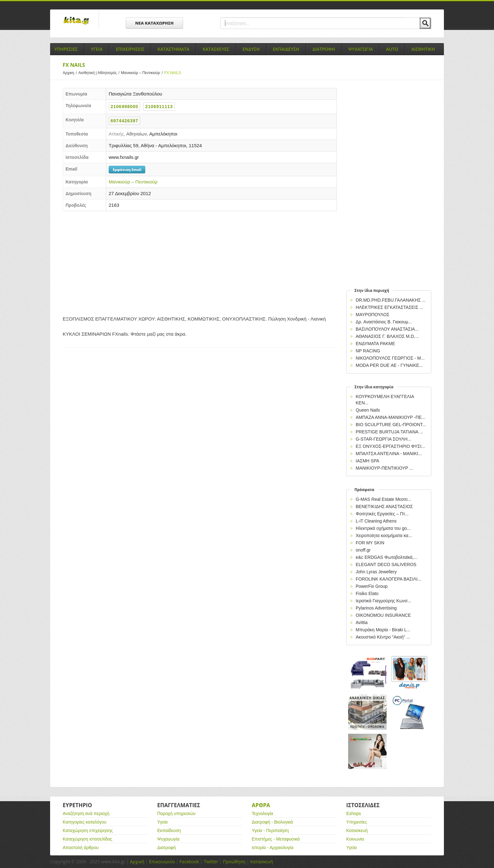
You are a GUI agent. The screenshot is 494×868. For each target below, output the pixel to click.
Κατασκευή (357, 830)
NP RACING (368, 350)
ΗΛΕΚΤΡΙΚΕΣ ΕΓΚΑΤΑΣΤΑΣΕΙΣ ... (389, 307)
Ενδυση (251, 49)
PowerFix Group (372, 586)
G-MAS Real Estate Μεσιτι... (383, 499)
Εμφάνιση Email (127, 169)
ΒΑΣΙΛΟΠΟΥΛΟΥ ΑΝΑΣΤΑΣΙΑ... (387, 329)
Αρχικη (70, 73)
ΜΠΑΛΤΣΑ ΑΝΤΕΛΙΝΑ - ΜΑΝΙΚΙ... (389, 453)
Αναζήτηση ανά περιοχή (86, 813)
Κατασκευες (216, 49)
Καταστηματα (173, 49)
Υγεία (162, 822)
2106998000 (124, 106)
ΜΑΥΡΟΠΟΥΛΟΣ (372, 314)
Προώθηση (234, 862)
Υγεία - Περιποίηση (270, 830)
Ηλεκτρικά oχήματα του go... (383, 528)
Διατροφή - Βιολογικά (272, 822)
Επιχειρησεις (130, 49)
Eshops (353, 813)
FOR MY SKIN (370, 542)
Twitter (211, 862)
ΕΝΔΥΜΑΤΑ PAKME (375, 343)
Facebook (189, 862)
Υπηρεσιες (66, 49)
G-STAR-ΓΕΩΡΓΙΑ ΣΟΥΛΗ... (383, 439)
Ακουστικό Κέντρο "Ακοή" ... (383, 636)
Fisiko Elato (367, 593)
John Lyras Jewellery (376, 571)
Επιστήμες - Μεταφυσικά (276, 839)
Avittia (362, 622)
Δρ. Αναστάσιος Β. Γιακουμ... (384, 321)
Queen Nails (368, 410)
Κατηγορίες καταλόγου (84, 822)
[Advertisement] (200, 261)
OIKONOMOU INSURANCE (383, 615)
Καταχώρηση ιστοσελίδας (87, 839)
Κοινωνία (355, 839)
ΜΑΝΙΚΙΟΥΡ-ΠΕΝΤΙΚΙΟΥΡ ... (384, 468)
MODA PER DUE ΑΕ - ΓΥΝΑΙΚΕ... (389, 365)
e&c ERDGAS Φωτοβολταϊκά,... (386, 557)
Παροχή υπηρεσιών (176, 813)
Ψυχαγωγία (168, 839)
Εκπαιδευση (286, 49)
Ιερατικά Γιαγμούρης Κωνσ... (383, 600)
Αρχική (137, 862)
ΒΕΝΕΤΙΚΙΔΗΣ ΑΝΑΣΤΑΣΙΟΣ (384, 506)
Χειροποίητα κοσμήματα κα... (384, 535)
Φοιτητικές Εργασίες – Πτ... (382, 513)
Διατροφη (324, 49)
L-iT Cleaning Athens (376, 521)
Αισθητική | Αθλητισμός (99, 73)
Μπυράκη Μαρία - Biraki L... (383, 629)
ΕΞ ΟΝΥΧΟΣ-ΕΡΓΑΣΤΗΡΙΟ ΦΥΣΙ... (390, 446)
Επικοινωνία (162, 862)
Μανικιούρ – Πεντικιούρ (142, 73)
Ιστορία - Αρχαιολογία (272, 847)
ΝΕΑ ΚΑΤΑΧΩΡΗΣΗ (154, 23)
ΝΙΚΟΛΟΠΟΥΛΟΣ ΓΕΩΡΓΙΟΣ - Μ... (390, 358)
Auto (392, 49)
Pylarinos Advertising (376, 607)
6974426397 (124, 120)
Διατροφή (166, 847)
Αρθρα (261, 805)
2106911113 (159, 106)
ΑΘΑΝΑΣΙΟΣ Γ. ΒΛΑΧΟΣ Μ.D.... (387, 336)
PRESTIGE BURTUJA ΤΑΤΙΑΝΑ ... (389, 431)
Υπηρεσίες (356, 822)
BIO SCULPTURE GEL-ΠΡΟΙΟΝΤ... (391, 424)
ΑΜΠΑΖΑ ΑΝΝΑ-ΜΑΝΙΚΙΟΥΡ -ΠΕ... (390, 417)
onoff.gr (363, 550)
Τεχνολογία (262, 813)
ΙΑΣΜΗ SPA (367, 460)
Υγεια (96, 49)
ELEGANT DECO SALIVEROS (386, 564)
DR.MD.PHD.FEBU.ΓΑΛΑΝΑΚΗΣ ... (391, 300)
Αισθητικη (423, 49)
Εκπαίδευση (169, 830)
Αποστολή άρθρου (81, 847)
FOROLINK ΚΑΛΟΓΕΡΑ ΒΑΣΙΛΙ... (388, 579)
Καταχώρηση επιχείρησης (88, 830)
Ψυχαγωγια (360, 49)
